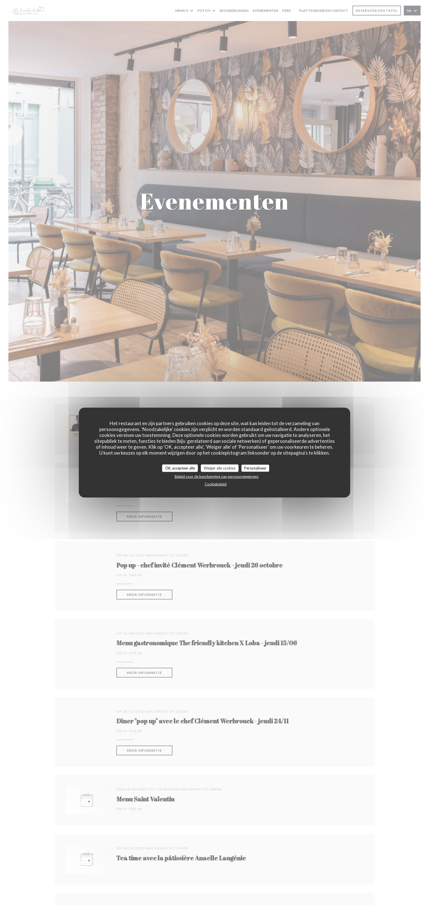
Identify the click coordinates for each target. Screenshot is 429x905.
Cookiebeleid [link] (216, 484)
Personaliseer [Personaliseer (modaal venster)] (255, 468)
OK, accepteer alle (180, 468)
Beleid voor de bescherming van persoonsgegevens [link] (217, 476)
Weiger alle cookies (220, 468)
